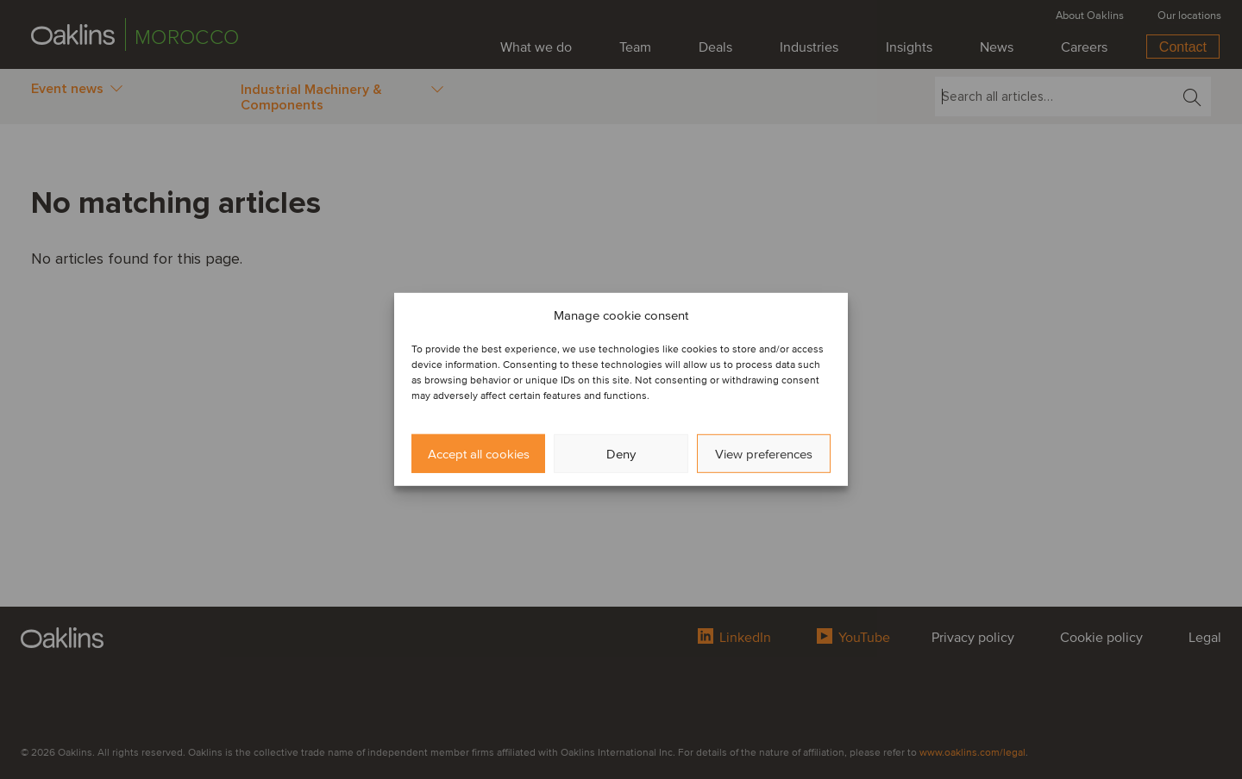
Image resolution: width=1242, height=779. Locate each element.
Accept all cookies (479, 454)
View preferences (763, 454)
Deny (621, 454)
